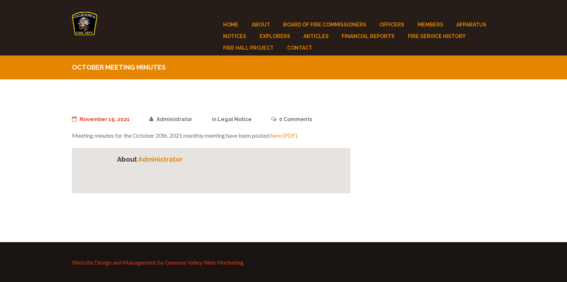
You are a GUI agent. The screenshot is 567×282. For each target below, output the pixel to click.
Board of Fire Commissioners (324, 25)
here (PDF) (283, 135)
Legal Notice (235, 119)
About (261, 25)
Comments (291, 119)
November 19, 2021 (101, 119)
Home (230, 25)
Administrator (170, 119)
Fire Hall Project (248, 48)
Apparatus (471, 25)
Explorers (275, 36)
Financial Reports (368, 36)
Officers (391, 25)
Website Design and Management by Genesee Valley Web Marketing (158, 262)
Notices (234, 36)
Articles (316, 36)
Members (430, 25)
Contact (299, 48)
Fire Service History (437, 36)
